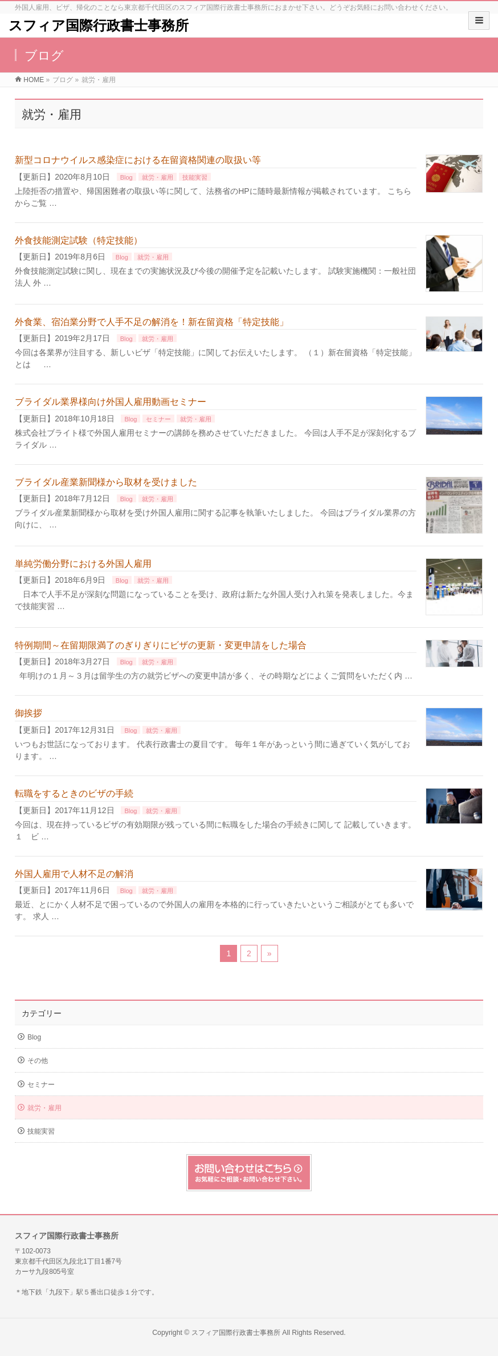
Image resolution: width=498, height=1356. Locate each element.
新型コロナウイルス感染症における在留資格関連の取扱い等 (138, 160)
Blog (126, 177)
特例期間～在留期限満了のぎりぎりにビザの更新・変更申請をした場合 (161, 645)
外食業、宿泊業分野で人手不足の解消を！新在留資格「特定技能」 (151, 322)
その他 (37, 1061)
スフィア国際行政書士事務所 (99, 25)
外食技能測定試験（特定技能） (78, 240)
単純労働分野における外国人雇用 (83, 564)
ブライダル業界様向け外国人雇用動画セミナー (110, 402)
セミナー (158, 419)
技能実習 (194, 177)
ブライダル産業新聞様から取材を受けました (106, 482)
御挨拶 (28, 713)
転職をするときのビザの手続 (74, 793)
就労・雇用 (157, 177)
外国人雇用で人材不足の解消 (74, 874)
